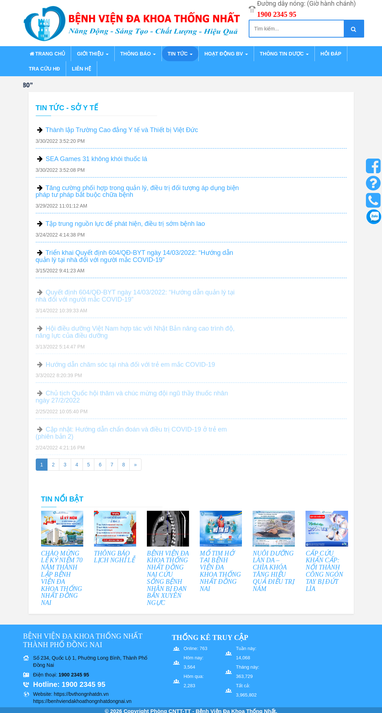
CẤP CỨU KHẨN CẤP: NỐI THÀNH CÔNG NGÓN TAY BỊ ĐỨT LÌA (324, 571)
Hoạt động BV (226, 54)
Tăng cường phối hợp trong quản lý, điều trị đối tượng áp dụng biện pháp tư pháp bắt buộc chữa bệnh (137, 191)
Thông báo (138, 54)
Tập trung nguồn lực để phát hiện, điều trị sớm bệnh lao (125, 223)
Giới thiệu (92, 54)
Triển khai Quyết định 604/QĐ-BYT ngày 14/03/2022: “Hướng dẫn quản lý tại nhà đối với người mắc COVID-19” (134, 256)
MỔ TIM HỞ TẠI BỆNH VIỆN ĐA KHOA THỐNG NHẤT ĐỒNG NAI (220, 571)
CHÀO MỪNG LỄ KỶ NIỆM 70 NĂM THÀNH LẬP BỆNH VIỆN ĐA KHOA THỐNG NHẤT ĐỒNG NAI (62, 578)
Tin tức (180, 54)
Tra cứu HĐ (44, 69)
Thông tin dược (284, 54)
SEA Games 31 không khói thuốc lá (96, 159)
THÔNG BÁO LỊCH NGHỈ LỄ (114, 557)
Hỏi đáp (331, 54)
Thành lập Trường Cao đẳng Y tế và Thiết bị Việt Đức (121, 130)
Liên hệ (81, 69)
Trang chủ (47, 54)
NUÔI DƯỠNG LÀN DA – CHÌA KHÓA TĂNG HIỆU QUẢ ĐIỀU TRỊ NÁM (273, 571)
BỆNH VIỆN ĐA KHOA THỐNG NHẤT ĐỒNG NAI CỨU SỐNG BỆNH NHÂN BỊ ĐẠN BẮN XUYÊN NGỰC (168, 578)
